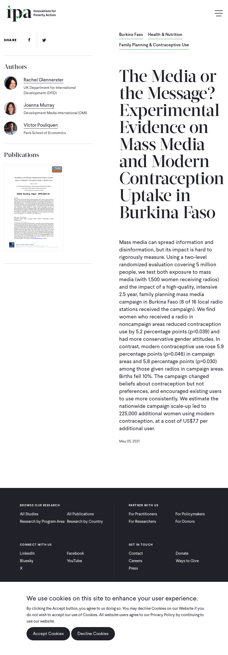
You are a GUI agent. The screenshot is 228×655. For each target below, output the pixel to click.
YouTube (74, 560)
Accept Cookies (48, 633)
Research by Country (85, 521)
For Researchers (142, 521)
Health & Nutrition (165, 34)
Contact (136, 553)
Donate (182, 553)
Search (207, 13)
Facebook (75, 553)
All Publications (80, 514)
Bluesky (26, 560)
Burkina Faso (131, 34)
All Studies (29, 514)
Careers (135, 560)
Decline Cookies (93, 633)
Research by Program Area (42, 521)
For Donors (185, 521)
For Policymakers (190, 514)
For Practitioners (143, 514)
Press (133, 568)
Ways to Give (187, 560)
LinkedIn (27, 553)
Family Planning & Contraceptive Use (154, 45)
